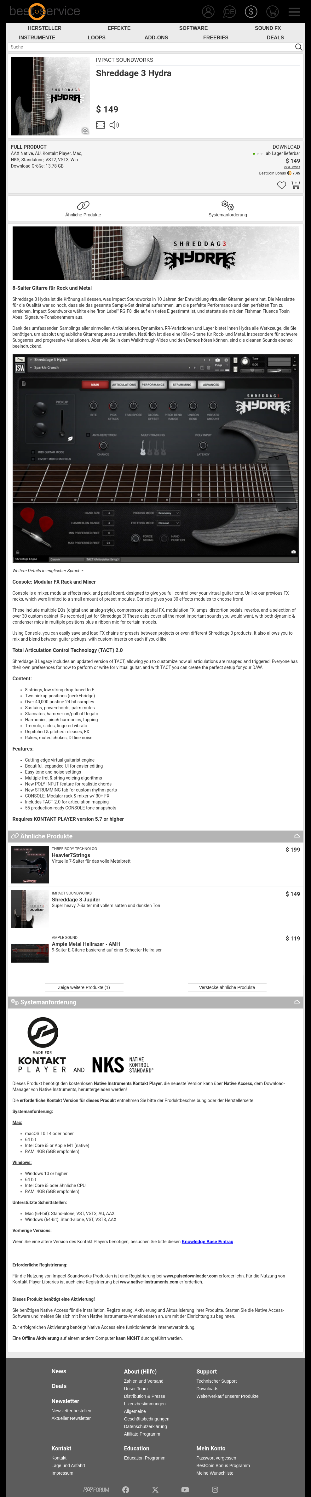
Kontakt (59, 1457)
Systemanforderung (228, 214)
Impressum (62, 1473)
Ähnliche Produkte (83, 214)
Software (193, 28)
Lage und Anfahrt (68, 1465)
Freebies (215, 37)
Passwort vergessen (216, 1457)
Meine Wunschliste (215, 1473)
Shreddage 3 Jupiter (76, 899)
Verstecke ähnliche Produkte (227, 987)
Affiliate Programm (142, 1434)
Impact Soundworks (124, 60)
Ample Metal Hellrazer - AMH (86, 944)
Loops (97, 37)
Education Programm (145, 1457)
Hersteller (44, 28)
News (59, 1371)
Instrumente (37, 37)
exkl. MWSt (292, 167)
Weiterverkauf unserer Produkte (228, 1396)
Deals (275, 37)
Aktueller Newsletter (71, 1418)
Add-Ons (156, 37)
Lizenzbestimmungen (145, 1403)
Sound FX (268, 28)
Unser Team (136, 1388)
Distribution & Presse (144, 1396)
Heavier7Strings (71, 855)
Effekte (118, 28)
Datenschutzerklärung (145, 1426)
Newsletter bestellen (71, 1410)
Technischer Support (217, 1381)
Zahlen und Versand (144, 1381)
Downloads (207, 1388)
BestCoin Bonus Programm (223, 1465)
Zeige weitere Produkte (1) (84, 987)
